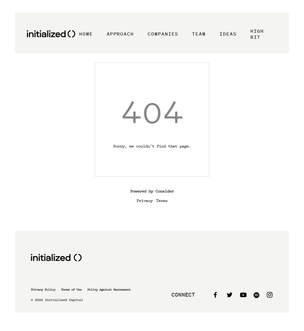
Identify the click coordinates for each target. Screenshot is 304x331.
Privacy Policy (43, 289)
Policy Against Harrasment (109, 289)
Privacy (145, 200)
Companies (163, 34)
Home (86, 34)
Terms (161, 200)
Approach (120, 34)
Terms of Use (71, 289)
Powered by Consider (152, 191)
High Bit (257, 34)
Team (199, 34)
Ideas (228, 34)
